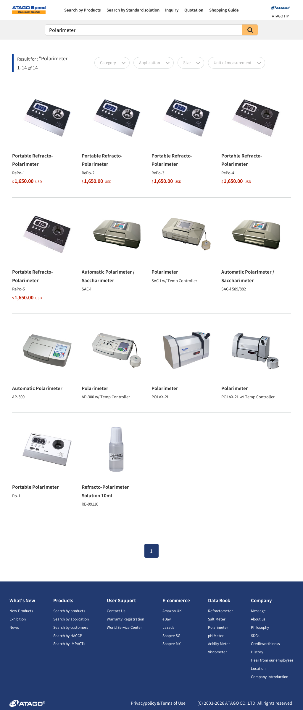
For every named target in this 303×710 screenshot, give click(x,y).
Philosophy (260, 627)
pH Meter (216, 635)
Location (258, 668)
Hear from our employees (272, 659)
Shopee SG (171, 635)
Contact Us (116, 610)
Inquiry (171, 10)
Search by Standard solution (133, 10)
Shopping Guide (224, 10)
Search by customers (70, 627)
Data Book (219, 600)
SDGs (255, 635)
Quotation (193, 10)
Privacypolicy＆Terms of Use (158, 703)
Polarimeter (218, 627)
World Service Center (124, 627)
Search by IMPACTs (69, 643)
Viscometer (217, 651)
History (257, 651)
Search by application (71, 618)
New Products (21, 610)
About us (258, 618)
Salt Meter (216, 618)
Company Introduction (269, 676)
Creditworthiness (265, 643)
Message (258, 610)
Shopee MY (171, 643)
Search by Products (82, 10)
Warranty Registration (125, 618)
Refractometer (220, 610)
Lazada (168, 627)
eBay (166, 618)
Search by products (69, 610)
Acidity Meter (219, 643)
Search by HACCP (67, 635)
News (14, 627)
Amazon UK (172, 610)
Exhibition (17, 618)
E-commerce (176, 600)
